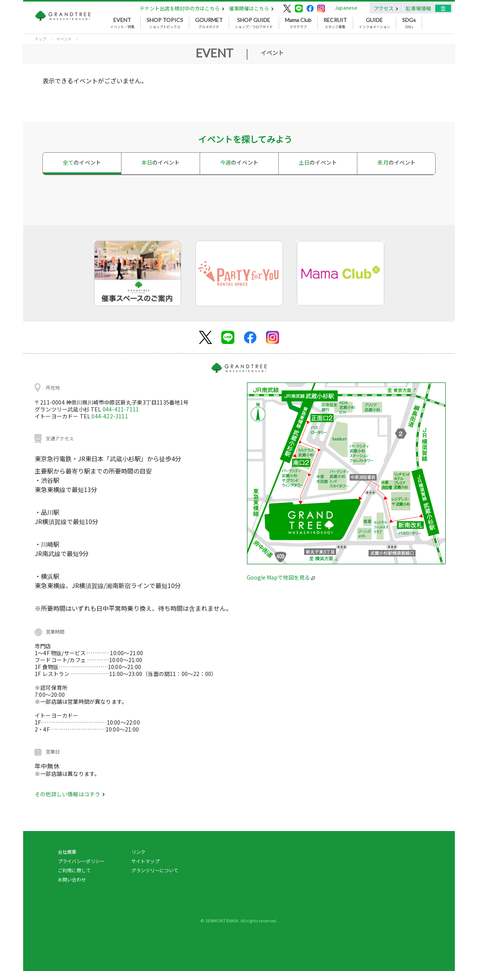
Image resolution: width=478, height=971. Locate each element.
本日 (160, 162)
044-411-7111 (121, 409)
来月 (396, 162)
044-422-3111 (109, 416)
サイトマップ (145, 861)
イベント (64, 39)
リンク (138, 851)
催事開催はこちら (251, 8)
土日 (318, 162)
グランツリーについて (154, 870)
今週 (239, 162)
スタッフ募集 (335, 23)
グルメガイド (209, 23)
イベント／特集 (122, 23)
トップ (40, 39)
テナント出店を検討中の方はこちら (182, 8)
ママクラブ (298, 23)
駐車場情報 (418, 8)
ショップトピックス (164, 23)
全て (82, 162)
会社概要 (67, 851)
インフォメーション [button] (374, 23)
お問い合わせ (72, 879)
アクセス (386, 8)
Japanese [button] (346, 7)
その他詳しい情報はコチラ (70, 794)
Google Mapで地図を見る (281, 577)
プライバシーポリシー (81, 861)
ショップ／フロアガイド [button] (254, 23)
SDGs (409, 23)
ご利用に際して (74, 870)
